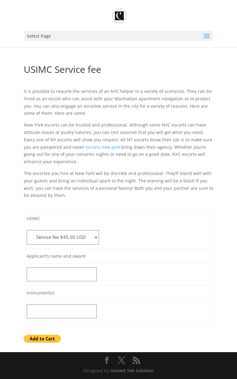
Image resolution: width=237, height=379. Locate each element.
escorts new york (102, 147)
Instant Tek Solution (132, 370)
